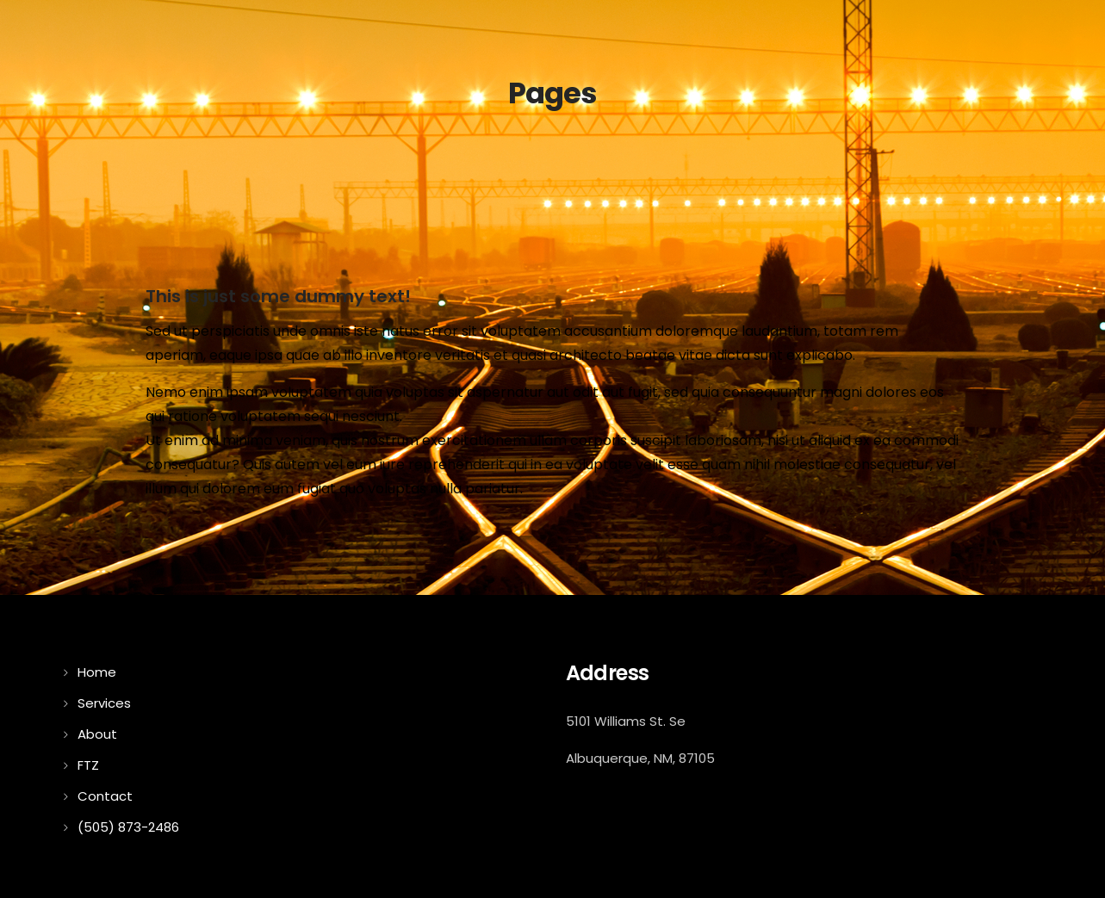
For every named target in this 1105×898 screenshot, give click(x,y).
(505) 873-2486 (128, 827)
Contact (105, 796)
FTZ (88, 765)
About (97, 734)
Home (97, 672)
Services (104, 703)
